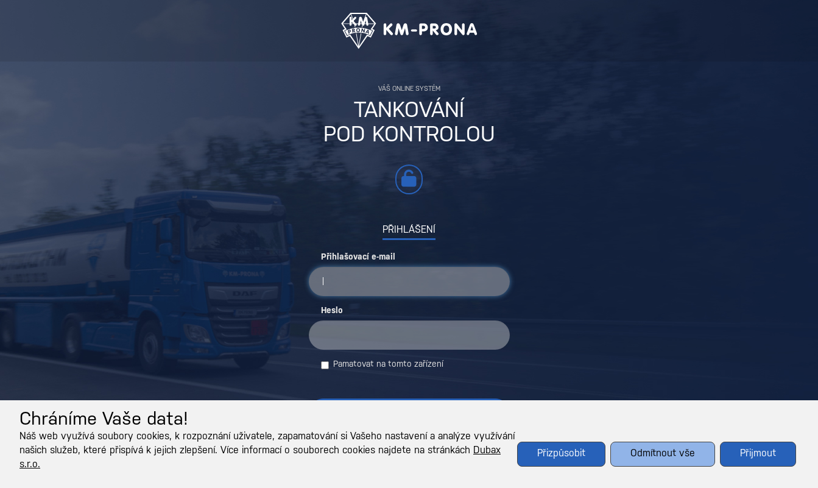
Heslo (332, 311)
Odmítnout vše (662, 453)
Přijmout (758, 453)
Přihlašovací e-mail (358, 257)
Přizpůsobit (561, 453)
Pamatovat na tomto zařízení (382, 365)
